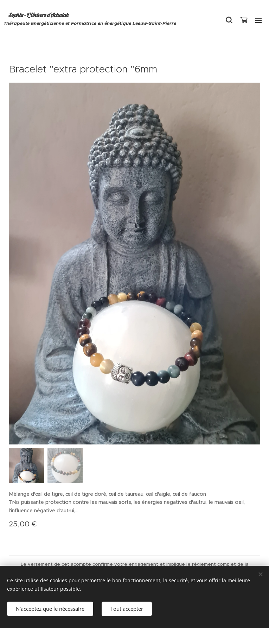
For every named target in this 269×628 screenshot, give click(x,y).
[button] (229, 20)
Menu (258, 20)
